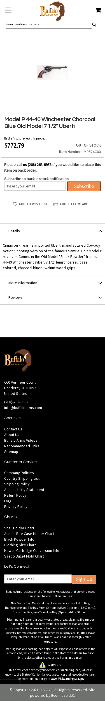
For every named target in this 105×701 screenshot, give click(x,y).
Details (14, 230)
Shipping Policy (17, 484)
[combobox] (49, 24)
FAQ (7, 500)
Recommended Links (21, 445)
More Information (22, 282)
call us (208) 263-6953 (34, 164)
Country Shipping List (21, 478)
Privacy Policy (15, 506)
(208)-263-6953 (16, 401)
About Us (11, 434)
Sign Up (84, 579)
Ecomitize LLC (62, 695)
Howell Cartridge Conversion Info (31, 550)
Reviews (15, 297)
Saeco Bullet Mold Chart (24, 556)
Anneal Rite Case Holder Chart (29, 533)
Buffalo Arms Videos (21, 440)
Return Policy (15, 495)
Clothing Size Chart (20, 544)
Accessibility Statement (24, 489)
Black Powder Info (19, 539)
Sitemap (11, 451)
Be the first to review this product (25, 138)
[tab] (52, 230)
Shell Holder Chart (19, 527)
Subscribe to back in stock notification (36, 178)
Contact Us (13, 429)
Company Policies (19, 472)
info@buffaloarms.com (23, 407)
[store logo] (52, 12)
